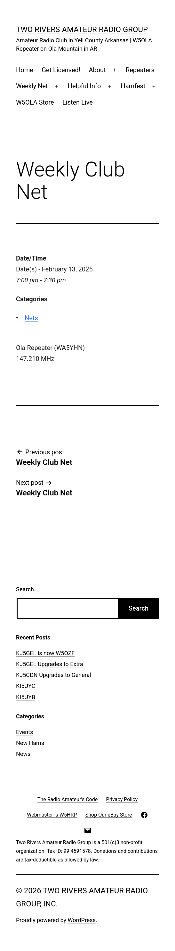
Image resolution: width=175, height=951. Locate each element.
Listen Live (77, 102)
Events (24, 732)
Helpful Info (84, 86)
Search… (27, 589)
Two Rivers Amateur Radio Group (82, 29)
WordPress (82, 920)
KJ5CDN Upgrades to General (53, 675)
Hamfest (133, 86)
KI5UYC (25, 685)
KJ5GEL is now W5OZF (45, 653)
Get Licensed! (61, 70)
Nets (31, 318)
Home (24, 70)
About (97, 70)
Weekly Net (32, 86)
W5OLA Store (35, 102)
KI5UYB (25, 697)
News (23, 753)
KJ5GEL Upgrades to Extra (49, 664)
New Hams (30, 743)
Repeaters (140, 70)
